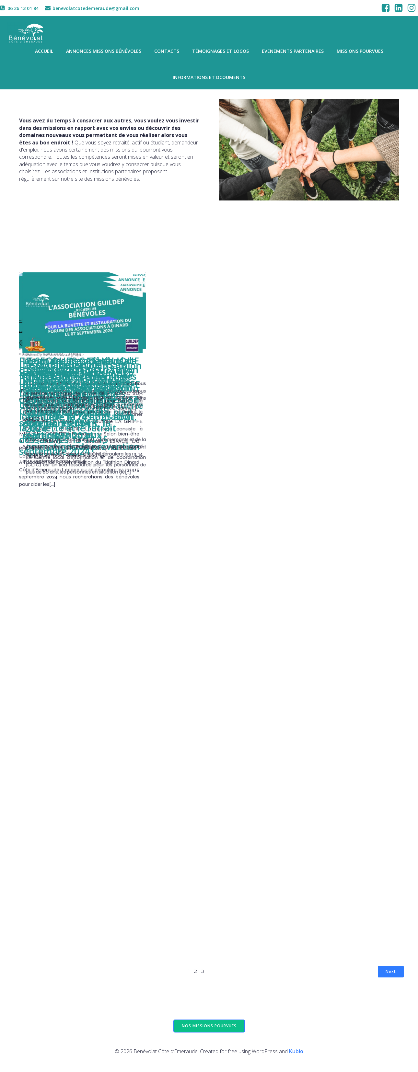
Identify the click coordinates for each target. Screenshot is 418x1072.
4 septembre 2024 (55, 347)
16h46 (204, 530)
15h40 (202, 733)
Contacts (166, 52)
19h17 (213, 347)
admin (25, 347)
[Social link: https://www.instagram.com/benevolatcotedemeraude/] (411, 8)
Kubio (296, 1053)
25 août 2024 (180, 530)
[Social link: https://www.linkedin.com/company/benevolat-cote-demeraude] (398, 8)
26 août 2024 (309, 499)
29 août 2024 (50, 492)
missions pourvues (360, 52)
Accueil (44, 52)
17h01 (333, 499)
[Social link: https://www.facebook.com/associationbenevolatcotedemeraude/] (385, 8)
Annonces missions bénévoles (103, 52)
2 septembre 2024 (314, 347)
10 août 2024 (309, 714)
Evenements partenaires (293, 52)
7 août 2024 (179, 733)
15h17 (201, 878)
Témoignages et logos (220, 52)
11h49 (73, 492)
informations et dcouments (209, 78)
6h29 (332, 714)
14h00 (75, 691)
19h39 (343, 347)
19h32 (84, 347)
